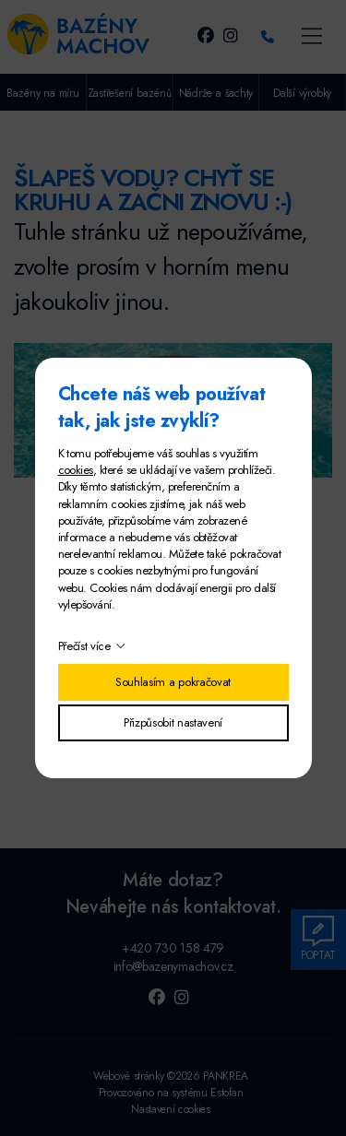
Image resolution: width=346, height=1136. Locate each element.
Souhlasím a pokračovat (173, 682)
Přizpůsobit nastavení (173, 722)
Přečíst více (84, 646)
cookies (75, 470)
